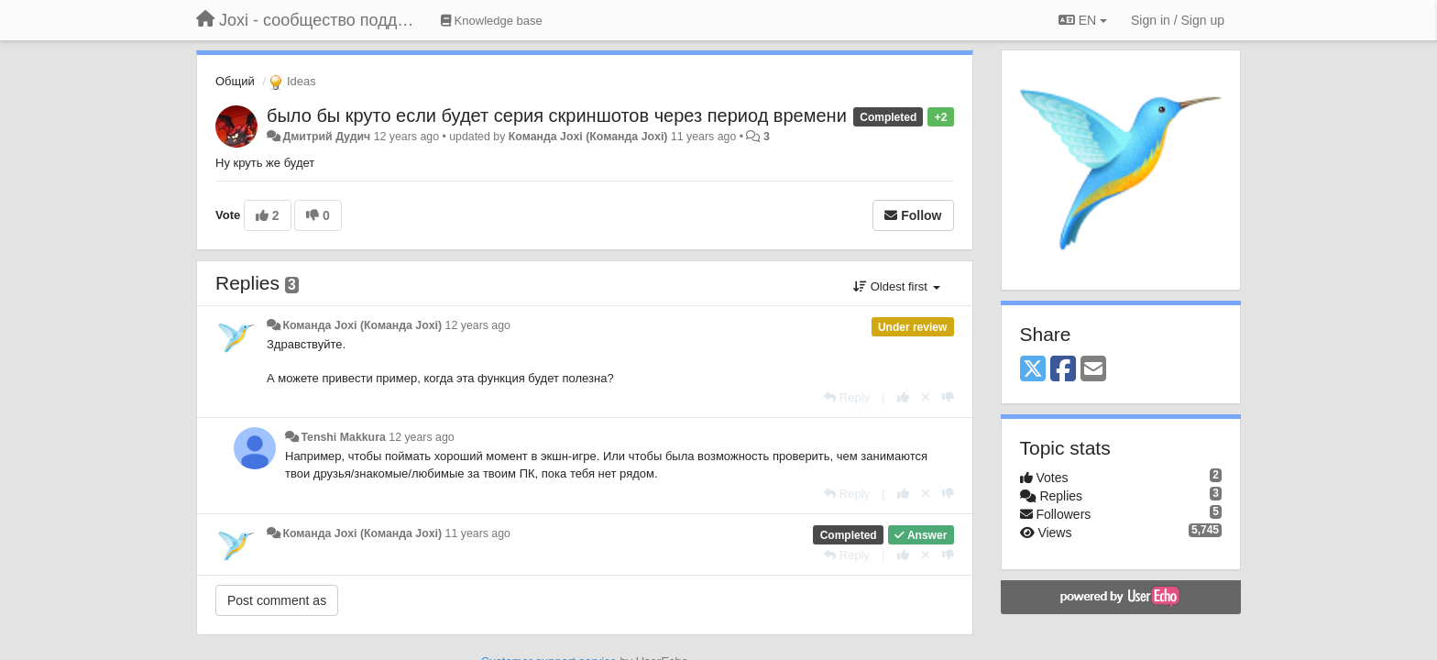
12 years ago (477, 325)
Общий (235, 81)
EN (1083, 20)
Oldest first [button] (896, 286)
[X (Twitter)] (1033, 370)
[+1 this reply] (903, 397)
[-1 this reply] (948, 397)
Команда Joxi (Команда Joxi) (588, 136)
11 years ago (477, 533)
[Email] (1093, 370)
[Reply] (847, 397)
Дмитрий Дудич (326, 136)
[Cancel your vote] (925, 397)
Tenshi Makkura (343, 437)
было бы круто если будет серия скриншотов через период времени (557, 115)
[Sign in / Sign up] (1178, 20)
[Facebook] (1063, 370)
